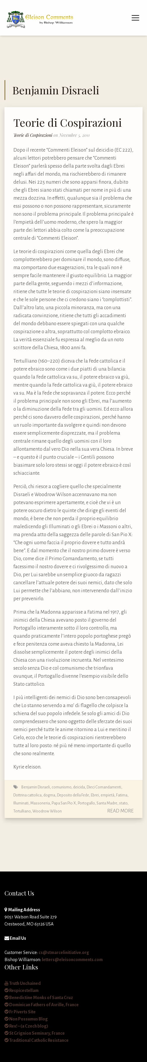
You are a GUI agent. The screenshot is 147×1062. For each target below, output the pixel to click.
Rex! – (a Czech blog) (26, 1026)
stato (123, 803)
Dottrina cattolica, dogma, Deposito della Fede (51, 795)
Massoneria (40, 803)
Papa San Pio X (64, 803)
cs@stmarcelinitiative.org (64, 952)
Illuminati (21, 803)
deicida (79, 787)
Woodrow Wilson (47, 811)
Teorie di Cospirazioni (67, 122)
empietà (107, 795)
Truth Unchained (22, 983)
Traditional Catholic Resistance (36, 1040)
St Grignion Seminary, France (34, 1033)
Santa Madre (107, 803)
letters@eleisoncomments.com (72, 959)
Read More (120, 811)
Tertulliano (22, 811)
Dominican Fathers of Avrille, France (41, 1004)
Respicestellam (21, 990)
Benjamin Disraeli (35, 787)
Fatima (121, 795)
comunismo (61, 787)
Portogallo (86, 803)
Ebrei (95, 795)
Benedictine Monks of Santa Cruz (38, 997)
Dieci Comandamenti (104, 787)
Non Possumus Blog (26, 1019)
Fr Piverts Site (20, 1011)
